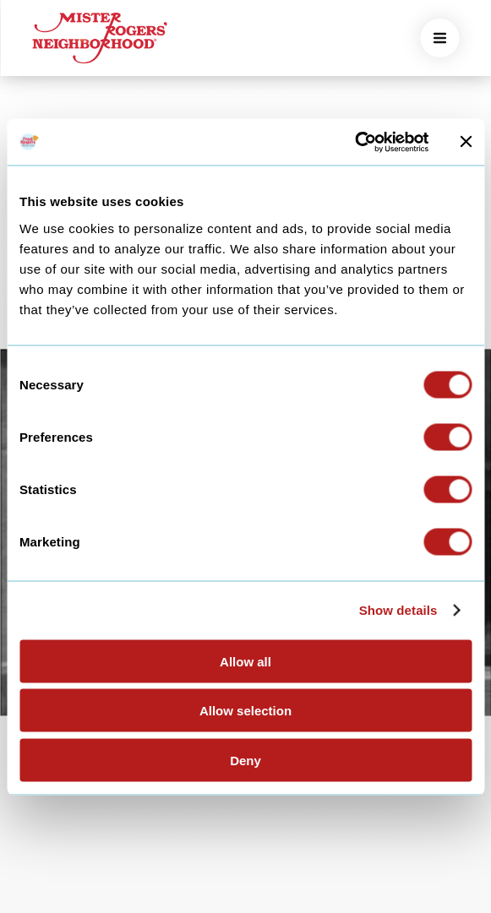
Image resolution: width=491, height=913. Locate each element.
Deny (245, 760)
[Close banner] (466, 142)
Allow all (245, 661)
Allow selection (245, 711)
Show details (398, 610)
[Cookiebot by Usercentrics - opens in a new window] (354, 142)
